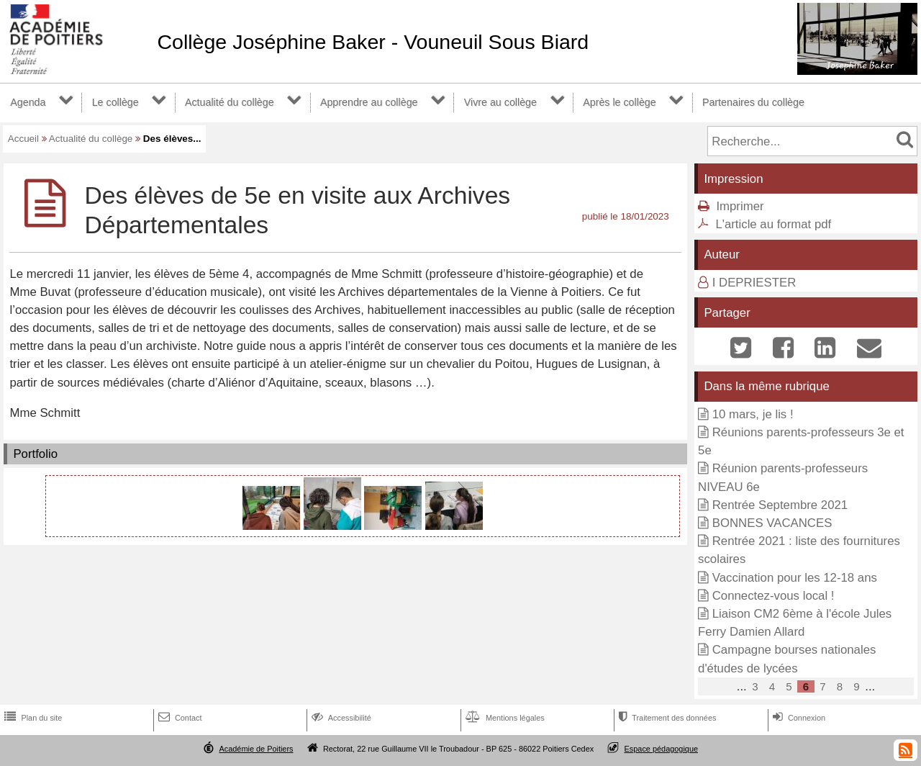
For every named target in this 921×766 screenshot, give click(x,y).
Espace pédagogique (662, 748)
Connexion (797, 717)
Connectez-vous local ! (773, 596)
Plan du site (31, 717)
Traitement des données (666, 717)
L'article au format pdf (773, 224)
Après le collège (619, 102)
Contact (178, 717)
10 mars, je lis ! (753, 414)
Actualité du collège (229, 102)
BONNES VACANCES (772, 523)
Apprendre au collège (369, 102)
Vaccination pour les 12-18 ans (794, 578)
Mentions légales (504, 717)
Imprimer (739, 206)
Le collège (115, 102)
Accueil (23, 138)
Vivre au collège (500, 102)
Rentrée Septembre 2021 (780, 505)
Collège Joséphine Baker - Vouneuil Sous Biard (373, 41)
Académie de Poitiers (256, 748)
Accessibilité (340, 717)
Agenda (27, 102)
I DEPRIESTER (754, 282)
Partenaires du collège (753, 102)
